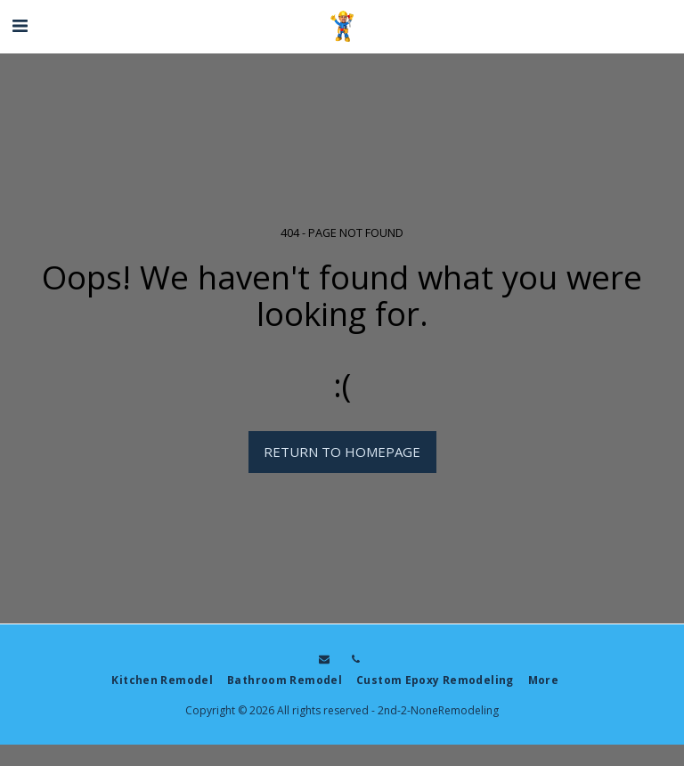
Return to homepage (342, 451)
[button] (19, 25)
